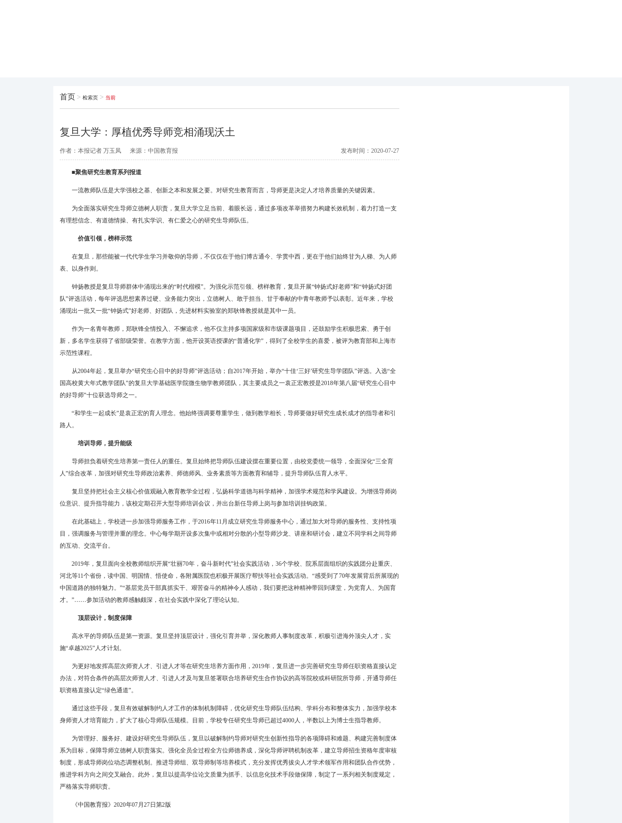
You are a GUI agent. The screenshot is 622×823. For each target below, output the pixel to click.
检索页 (90, 98)
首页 (67, 96)
